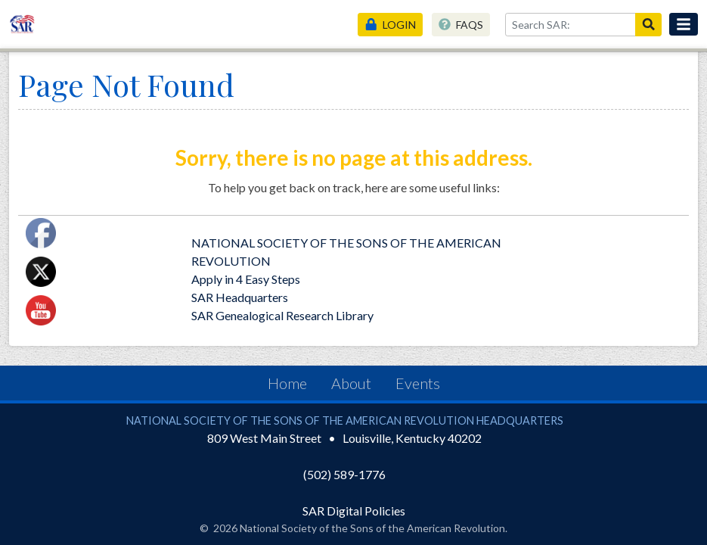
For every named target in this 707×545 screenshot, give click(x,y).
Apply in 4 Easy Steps (245, 279)
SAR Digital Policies (353, 510)
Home (287, 383)
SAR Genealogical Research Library (282, 315)
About (351, 383)
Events (417, 383)
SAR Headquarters (239, 297)
